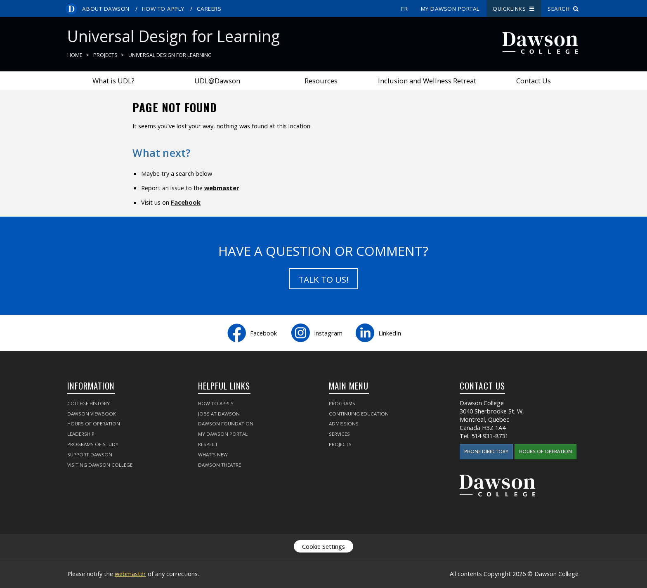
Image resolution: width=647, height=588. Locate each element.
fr (404, 8)
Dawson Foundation (225, 423)
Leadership (80, 434)
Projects (105, 55)
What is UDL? (113, 80)
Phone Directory (486, 451)
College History (88, 403)
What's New (213, 454)
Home (75, 55)
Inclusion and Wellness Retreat (427, 80)
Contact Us (533, 80)
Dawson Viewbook (91, 414)
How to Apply (163, 8)
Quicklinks (514, 8)
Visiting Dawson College (99, 465)
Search (563, 8)
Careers (209, 8)
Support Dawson (89, 454)
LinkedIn (389, 333)
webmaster (221, 188)
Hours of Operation (93, 423)
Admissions (344, 423)
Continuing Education (359, 414)
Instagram (328, 333)
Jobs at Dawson (219, 414)
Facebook (186, 202)
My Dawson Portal (450, 8)
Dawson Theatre (219, 465)
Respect (208, 444)
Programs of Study (92, 444)
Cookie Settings (323, 546)
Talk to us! (323, 279)
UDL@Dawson (217, 80)
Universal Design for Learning (170, 55)
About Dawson (105, 8)
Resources (321, 80)
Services (339, 434)
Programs (342, 403)
